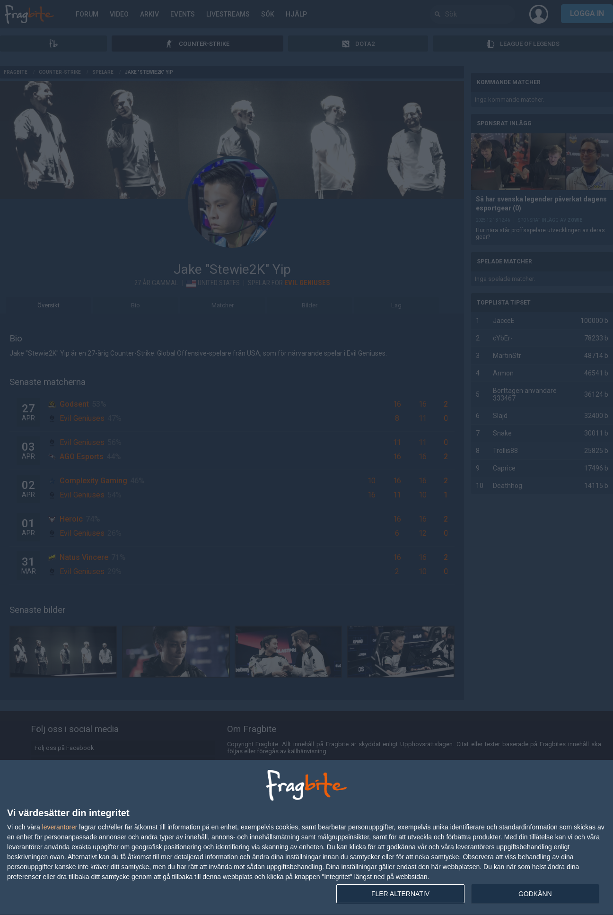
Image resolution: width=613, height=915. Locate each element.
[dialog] (306, 837)
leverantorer (60, 827)
